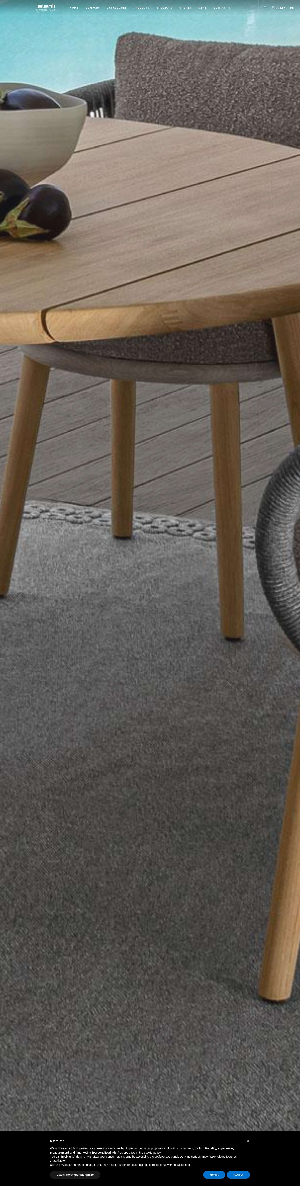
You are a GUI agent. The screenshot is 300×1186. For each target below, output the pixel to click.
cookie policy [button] (152, 1152)
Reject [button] (214, 1174)
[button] (248, 1141)
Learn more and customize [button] (75, 1174)
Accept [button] (238, 1174)
